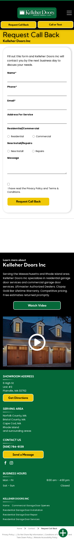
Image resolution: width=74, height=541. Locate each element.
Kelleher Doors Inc (16, 498)
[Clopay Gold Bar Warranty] (20, 243)
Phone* (12, 86)
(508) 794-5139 (13, 446)
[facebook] (5, 463)
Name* (11, 73)
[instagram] (11, 463)
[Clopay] (20, 228)
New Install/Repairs (19, 143)
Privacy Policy (8, 534)
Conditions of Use (52, 534)
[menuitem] (7, 505)
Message (13, 158)
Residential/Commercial (23, 128)
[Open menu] (69, 12)
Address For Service (20, 114)
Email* (11, 100)
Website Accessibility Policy (45, 537)
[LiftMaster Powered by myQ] (53, 243)
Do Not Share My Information (30, 534)
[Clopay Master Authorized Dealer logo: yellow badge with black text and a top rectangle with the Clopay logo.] (53, 228)
